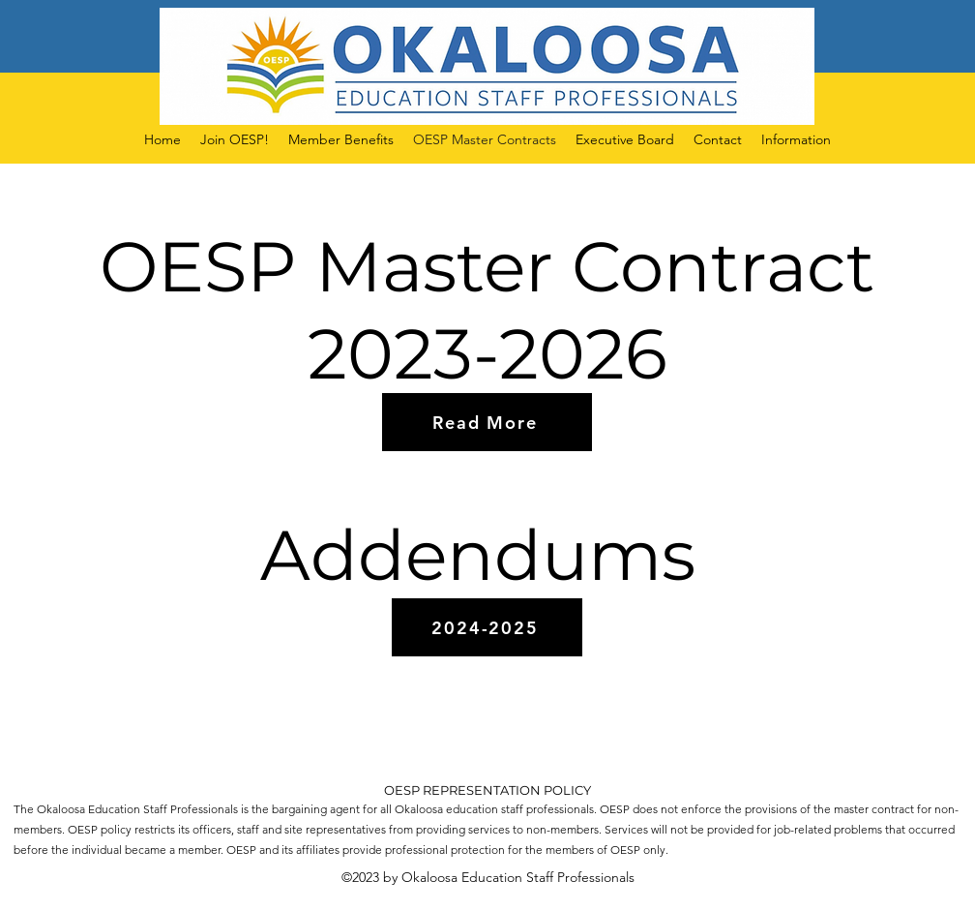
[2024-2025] (487, 627)
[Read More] (487, 422)
